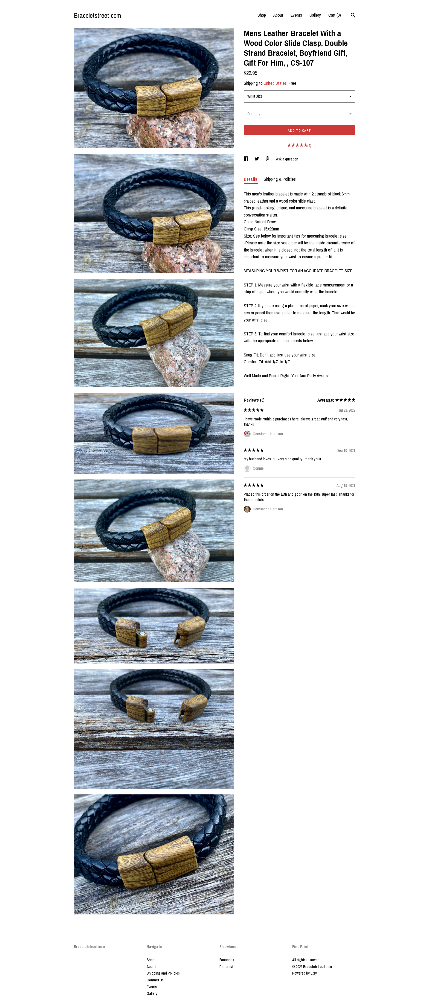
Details (251, 179)
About (278, 15)
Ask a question (287, 159)
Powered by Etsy (304, 973)
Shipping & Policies (280, 179)
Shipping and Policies (163, 973)
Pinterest (226, 966)
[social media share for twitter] (257, 159)
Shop (261, 15)
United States (275, 83)
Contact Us (155, 980)
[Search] (353, 16)
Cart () (334, 15)
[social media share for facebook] (246, 159)
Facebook (226, 959)
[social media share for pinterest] (268, 159)
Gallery (315, 15)
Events (296, 15)
